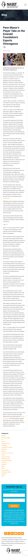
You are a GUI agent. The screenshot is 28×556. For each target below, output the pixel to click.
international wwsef (6, 460)
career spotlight (5, 438)
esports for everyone (7, 453)
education (4, 449)
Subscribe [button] (14, 506)
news (3, 468)
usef (2, 476)
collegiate (4, 445)
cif (2, 439)
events (3, 455)
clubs (2, 441)
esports (3, 451)
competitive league (6, 447)
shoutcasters (6, 198)
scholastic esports (6, 472)
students (3, 474)
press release (5, 470)
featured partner (5, 457)
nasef (3, 466)
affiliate (3, 436)
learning (3, 462)
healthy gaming (5, 458)
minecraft (3, 464)
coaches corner (5, 443)
